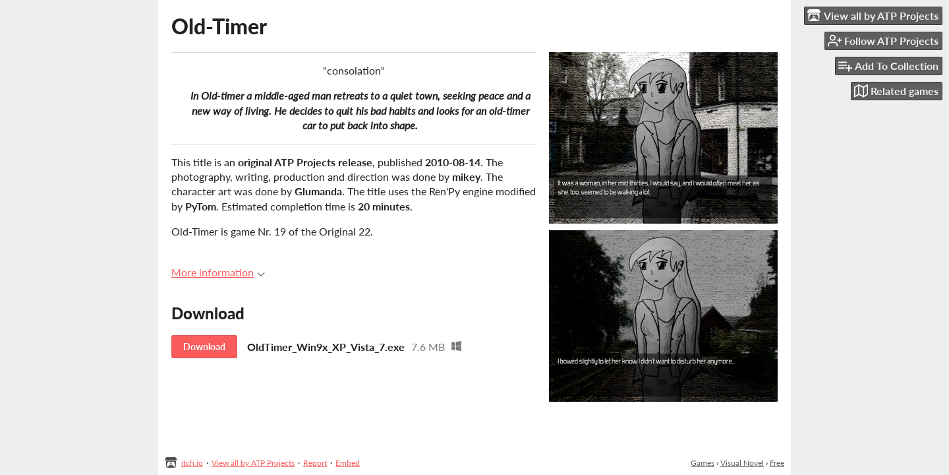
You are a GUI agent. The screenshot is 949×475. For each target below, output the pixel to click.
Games (702, 463)
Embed (347, 463)
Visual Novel (742, 463)
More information (218, 272)
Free (777, 463)
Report (315, 463)
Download (204, 346)
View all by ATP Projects (253, 463)
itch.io (192, 463)
